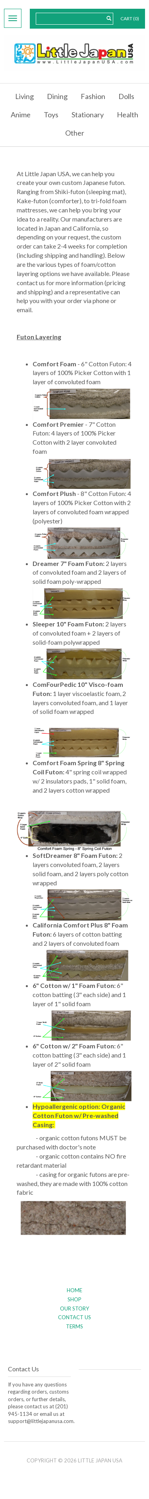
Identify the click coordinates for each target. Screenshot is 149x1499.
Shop (74, 1299)
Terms (74, 1326)
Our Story (74, 1308)
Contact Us (74, 1317)
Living (24, 96)
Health (127, 114)
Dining (57, 96)
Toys (51, 114)
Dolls (126, 96)
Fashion (93, 96)
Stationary (88, 114)
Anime (21, 114)
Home (74, 1290)
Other (74, 132)
